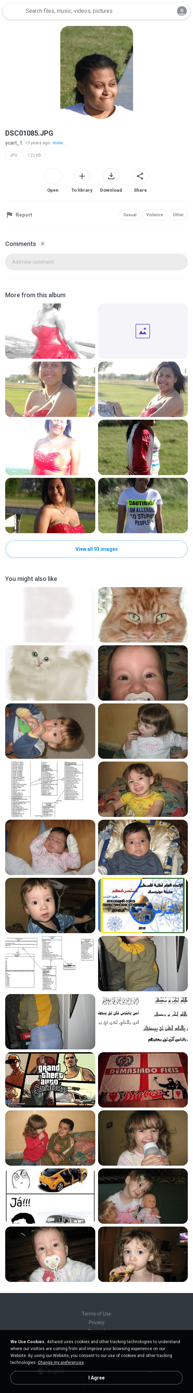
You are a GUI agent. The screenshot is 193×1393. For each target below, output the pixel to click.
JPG (13, 155)
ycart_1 (13, 143)
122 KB (34, 155)
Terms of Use (96, 1314)
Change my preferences (61, 1362)
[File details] (50, 331)
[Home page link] (13, 11)
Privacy (97, 1322)
